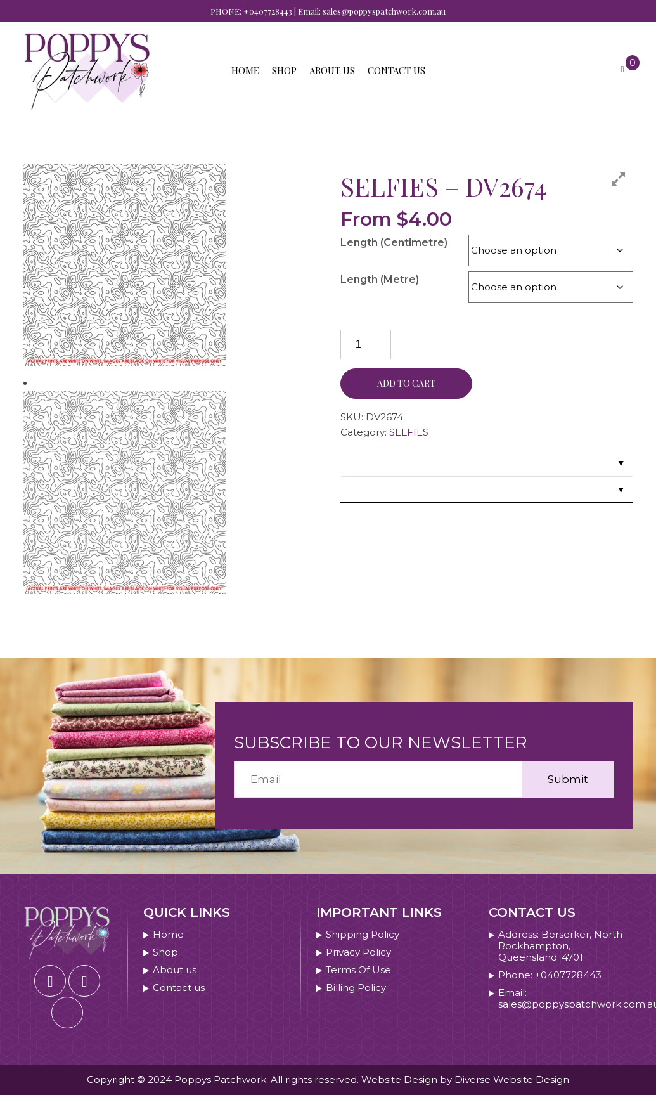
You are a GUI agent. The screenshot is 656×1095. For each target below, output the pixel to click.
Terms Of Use (358, 970)
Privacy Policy (358, 952)
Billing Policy (356, 988)
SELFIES (408, 432)
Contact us (396, 70)
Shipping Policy (362, 934)
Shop (284, 70)
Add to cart (406, 383)
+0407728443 (267, 11)
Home (245, 70)
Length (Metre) (379, 279)
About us (332, 70)
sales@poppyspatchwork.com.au (384, 11)
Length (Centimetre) (393, 242)
